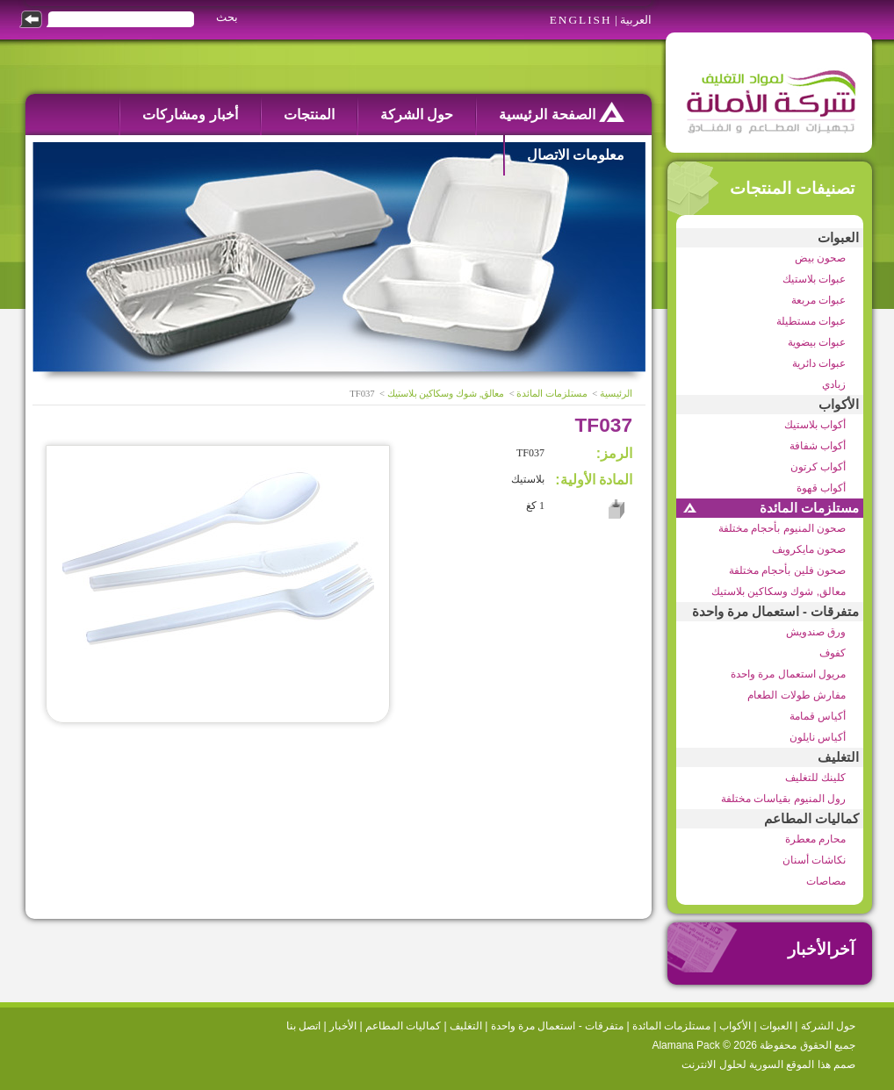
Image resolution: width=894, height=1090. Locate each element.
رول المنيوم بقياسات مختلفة (783, 798)
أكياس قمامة (817, 716)
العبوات (838, 238)
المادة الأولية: (593, 479)
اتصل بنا (303, 1026)
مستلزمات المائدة (809, 508)
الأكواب (838, 405)
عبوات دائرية (819, 363)
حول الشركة (416, 114)
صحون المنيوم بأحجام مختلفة (782, 528)
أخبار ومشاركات (189, 114)
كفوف (832, 653)
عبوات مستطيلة (811, 321)
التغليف (838, 757)
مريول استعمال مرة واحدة (788, 674)
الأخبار (343, 1026)
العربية (636, 19)
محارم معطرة (815, 839)
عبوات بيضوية (817, 342)
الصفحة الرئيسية (561, 112)
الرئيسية (616, 393)
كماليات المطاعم (811, 819)
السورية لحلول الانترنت (732, 1064)
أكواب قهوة (821, 488)
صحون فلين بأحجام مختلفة (787, 570)
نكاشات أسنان (814, 860)
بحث (227, 17)
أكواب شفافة (817, 446)
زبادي (834, 384)
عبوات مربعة (818, 300)
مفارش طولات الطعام (796, 695)
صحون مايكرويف (809, 549)
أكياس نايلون (817, 737)
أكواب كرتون (818, 467)
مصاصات (826, 881)
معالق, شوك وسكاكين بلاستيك (778, 591)
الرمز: (614, 453)
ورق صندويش (816, 632)
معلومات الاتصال (575, 154)
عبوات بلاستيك (814, 279)
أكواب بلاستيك (815, 425)
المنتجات (309, 114)
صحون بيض (820, 258)
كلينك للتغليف (815, 777)
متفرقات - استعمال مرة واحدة (775, 612)
